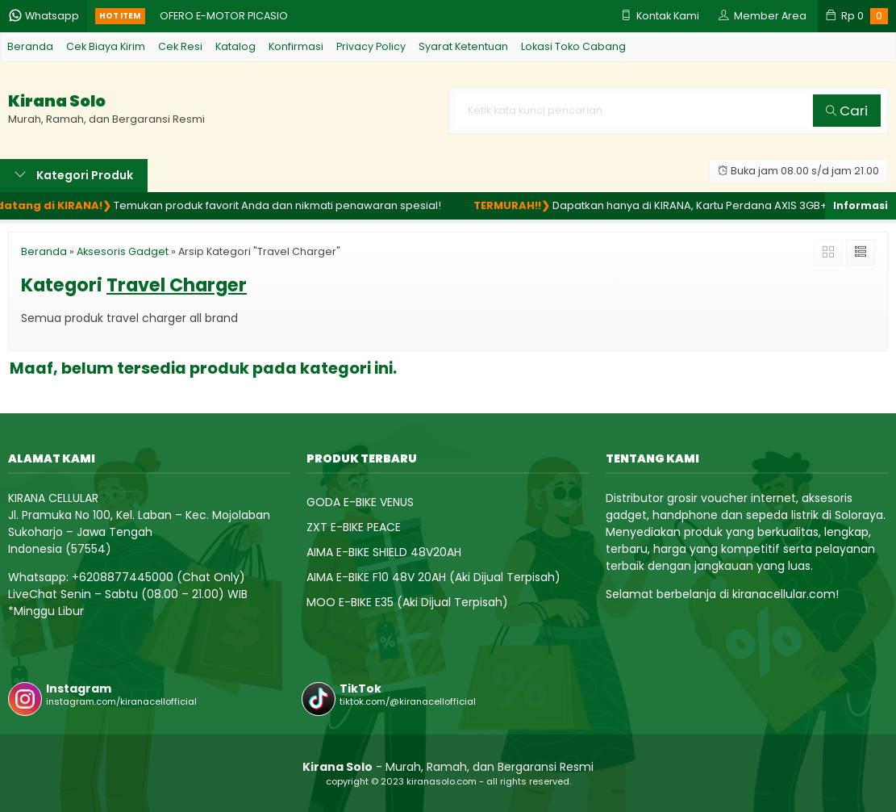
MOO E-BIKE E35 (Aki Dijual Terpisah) (407, 602)
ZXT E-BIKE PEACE (353, 527)
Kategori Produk (74, 175)
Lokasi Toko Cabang (573, 46)
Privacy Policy (371, 46)
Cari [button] (847, 110)
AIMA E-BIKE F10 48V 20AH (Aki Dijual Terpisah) (433, 577)
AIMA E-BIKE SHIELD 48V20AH (383, 552)
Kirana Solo (57, 101)
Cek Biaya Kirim (105, 46)
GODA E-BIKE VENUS (360, 502)
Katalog (235, 46)
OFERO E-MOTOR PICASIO (224, 16)
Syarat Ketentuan (463, 46)
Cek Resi (180, 46)
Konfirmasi (296, 46)
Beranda (30, 46)
